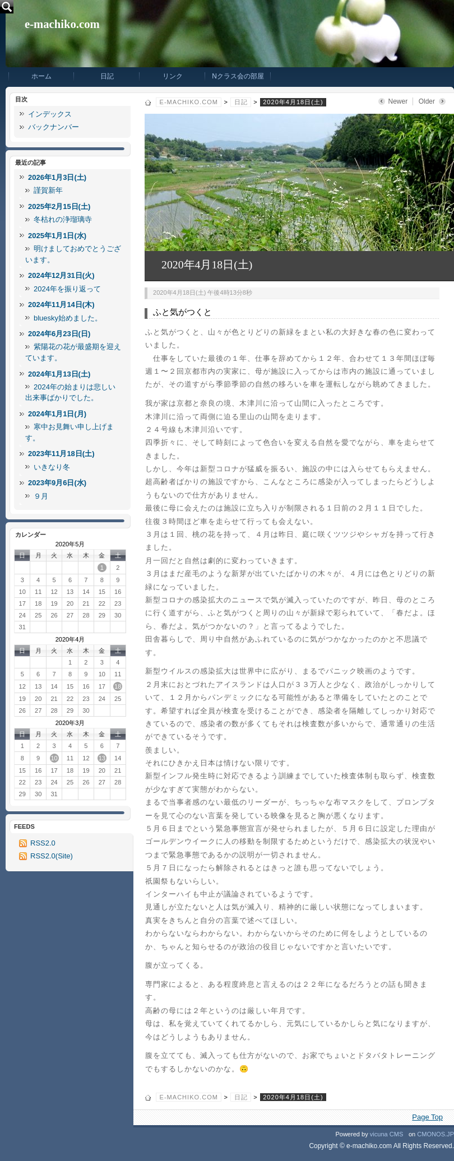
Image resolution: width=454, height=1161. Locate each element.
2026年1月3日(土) (57, 177)
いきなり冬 (52, 467)
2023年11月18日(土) (61, 453)
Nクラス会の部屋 (238, 76)
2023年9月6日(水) (57, 483)
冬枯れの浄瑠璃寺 (63, 219)
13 (102, 758)
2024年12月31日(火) (61, 275)
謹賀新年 (48, 190)
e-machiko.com (62, 24)
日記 (107, 76)
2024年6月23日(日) (59, 333)
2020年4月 (70, 639)
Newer (398, 101)
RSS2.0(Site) (51, 856)
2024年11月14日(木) (61, 304)
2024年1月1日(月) (57, 414)
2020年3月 (70, 722)
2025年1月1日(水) (57, 235)
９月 (41, 496)
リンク (173, 76)
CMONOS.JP (435, 1134)
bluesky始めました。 (68, 318)
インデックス (50, 114)
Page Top (427, 1117)
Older (427, 101)
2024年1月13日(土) (59, 374)
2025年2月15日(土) (59, 206)
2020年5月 (70, 544)
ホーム (41, 76)
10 (53, 758)
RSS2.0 (42, 843)
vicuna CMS (387, 1134)
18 (117, 686)
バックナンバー (53, 127)
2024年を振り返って (67, 289)
